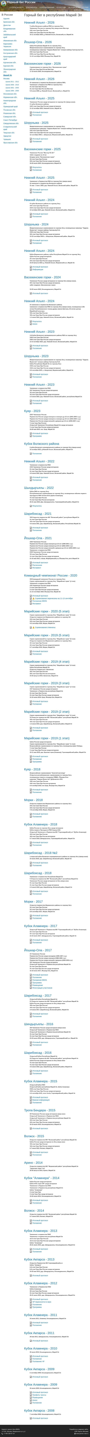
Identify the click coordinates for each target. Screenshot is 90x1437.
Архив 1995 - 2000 (12, 91)
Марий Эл (7, 75)
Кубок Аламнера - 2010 (40, 1348)
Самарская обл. (9, 117)
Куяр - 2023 (32, 411)
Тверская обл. (9, 133)
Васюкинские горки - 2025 (42, 149)
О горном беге (16, 7)
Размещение (37, 985)
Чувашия (7, 139)
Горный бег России (21, 2)
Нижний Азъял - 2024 (39, 200)
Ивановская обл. (10, 41)
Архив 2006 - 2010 (12, 85)
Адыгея (6, 19)
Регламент (36, 568)
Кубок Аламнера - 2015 (40, 1081)
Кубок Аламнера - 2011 (40, 1315)
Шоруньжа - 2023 (36, 356)
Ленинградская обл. (9, 70)
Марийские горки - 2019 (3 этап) (46, 683)
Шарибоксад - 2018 (38, 873)
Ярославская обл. (10, 143)
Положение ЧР (38, 1361)
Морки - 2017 (33, 901)
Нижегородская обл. (9, 102)
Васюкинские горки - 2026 (42, 63)
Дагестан (7, 25)
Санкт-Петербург (10, 120)
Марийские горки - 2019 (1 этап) (46, 738)
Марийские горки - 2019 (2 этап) (46, 711)
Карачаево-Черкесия (8, 45)
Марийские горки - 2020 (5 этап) (46, 611)
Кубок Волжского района (41, 443)
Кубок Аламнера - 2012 (40, 1283)
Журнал (77, 10)
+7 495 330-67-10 (9, 1433)
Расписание (37, 565)
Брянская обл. (9, 22)
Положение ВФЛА (39, 601)
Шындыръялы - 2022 (39, 487)
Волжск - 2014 (34, 1210)
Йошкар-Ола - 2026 (38, 42)
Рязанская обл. (9, 113)
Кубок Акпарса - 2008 (39, 1410)
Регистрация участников (42, 988)
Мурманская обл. (10, 97)
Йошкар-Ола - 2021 (38, 538)
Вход (86, 10)
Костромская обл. (10, 53)
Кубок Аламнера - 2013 (40, 1230)
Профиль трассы (39, 1395)
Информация (37, 269)
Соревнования (47, 7)
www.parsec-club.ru (82, 1433)
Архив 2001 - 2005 (12, 88)
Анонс (34, 324)
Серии (85, 7)
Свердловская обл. (11, 123)
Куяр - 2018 (32, 769)
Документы (31, 7)
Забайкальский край (9, 36)
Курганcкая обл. (9, 63)
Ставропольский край (10, 128)
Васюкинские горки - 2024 (42, 277)
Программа (37, 436)
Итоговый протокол (40, 112)
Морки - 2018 (33, 800)
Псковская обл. (9, 110)
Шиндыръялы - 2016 (38, 1024)
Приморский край (10, 107)
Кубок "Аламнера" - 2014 (41, 1178)
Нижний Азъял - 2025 (39, 98)
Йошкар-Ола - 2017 (38, 950)
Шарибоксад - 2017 (38, 995)
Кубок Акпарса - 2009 (39, 1369)
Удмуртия (7, 136)
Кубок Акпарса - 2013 (39, 1259)
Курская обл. (8, 66)
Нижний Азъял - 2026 (39, 22)
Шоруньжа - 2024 (36, 224)
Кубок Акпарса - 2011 (39, 1333)
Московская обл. (10, 94)
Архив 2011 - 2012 (12, 82)
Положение (37, 115)
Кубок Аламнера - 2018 (40, 824)
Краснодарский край (9, 58)
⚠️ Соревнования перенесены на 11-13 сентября (52, 598)
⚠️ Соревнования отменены (43, 627)
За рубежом (74, 7)
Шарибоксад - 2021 (38, 513)
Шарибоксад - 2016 (38, 1052)
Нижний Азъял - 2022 (39, 461)
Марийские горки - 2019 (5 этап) (46, 635)
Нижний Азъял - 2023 (39, 331)
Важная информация (41, 1100)
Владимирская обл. (9, 30)
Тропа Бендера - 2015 (39, 1110)
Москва (6, 79)
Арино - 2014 (33, 1162)
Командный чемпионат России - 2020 (50, 575)
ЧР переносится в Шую (41, 1302)
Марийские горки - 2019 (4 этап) (46, 661)
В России (61, 7)
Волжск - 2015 (34, 1136)
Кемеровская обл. (10, 50)
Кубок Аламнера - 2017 (40, 926)
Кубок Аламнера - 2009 (40, 1384)
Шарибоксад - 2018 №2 (40, 853)
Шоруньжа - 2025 (36, 122)
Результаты (37, 167)
